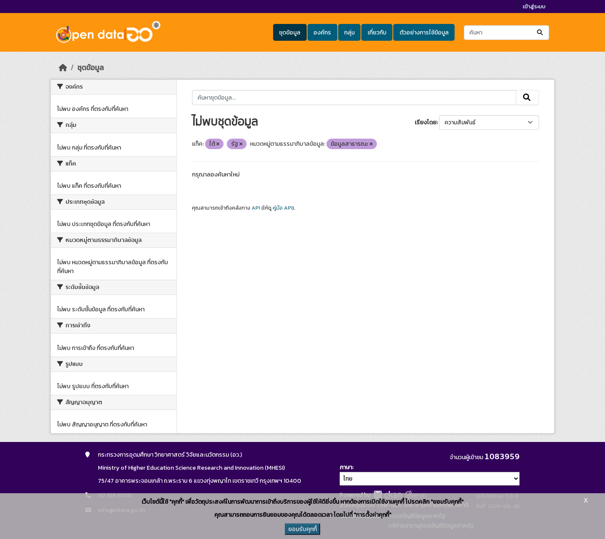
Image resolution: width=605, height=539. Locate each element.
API (256, 208)
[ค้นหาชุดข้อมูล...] (506, 32)
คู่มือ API (282, 208)
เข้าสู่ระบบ (534, 7)
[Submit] (540, 32)
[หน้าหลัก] (63, 67)
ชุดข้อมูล (289, 32)
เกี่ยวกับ (377, 32)
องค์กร (322, 32)
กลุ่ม (349, 32)
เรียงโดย (426, 122)
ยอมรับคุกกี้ (302, 529)
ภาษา (345, 467)
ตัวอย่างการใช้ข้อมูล (424, 32)
